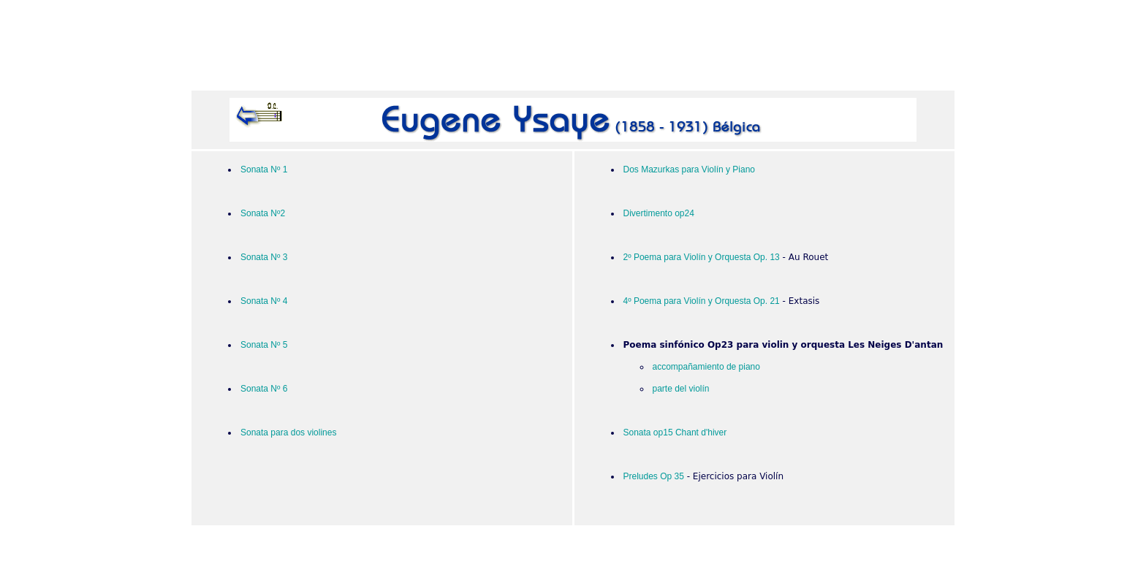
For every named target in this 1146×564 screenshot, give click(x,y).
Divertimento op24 (658, 213)
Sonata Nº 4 (263, 301)
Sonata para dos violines (288, 432)
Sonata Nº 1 (263, 169)
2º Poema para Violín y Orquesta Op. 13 (701, 257)
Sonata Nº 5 (263, 345)
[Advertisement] (573, 48)
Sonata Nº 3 (263, 257)
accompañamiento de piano (706, 367)
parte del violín (681, 389)
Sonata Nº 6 (263, 389)
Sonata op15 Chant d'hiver (675, 432)
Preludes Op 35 (653, 476)
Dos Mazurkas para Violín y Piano (689, 169)
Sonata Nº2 (262, 213)
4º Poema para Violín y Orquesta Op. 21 (701, 301)
